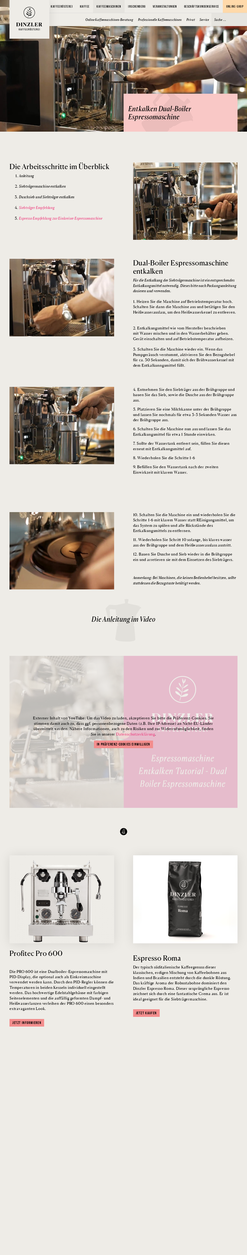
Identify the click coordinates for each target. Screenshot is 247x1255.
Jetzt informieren (26, 1023)
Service (204, 19)
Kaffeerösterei (62, 6)
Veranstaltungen (165, 6)
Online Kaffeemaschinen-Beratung (109, 19)
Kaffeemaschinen (109, 6)
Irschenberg (136, 6)
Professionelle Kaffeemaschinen (160, 19)
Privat (190, 19)
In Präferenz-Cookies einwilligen (123, 744)
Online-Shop (234, 6)
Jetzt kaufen (146, 1013)
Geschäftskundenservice (201, 6)
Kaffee (84, 6)
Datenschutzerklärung (135, 734)
